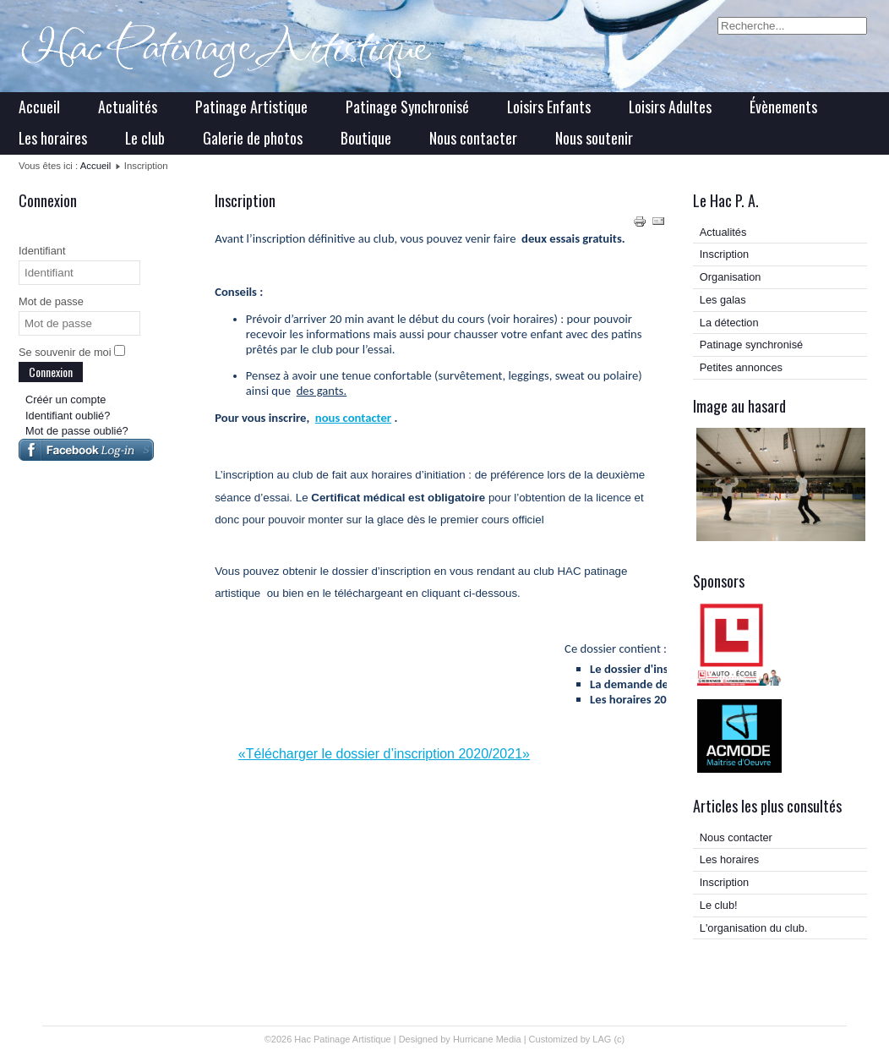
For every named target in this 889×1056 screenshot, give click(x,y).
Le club (145, 138)
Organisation (730, 277)
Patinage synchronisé (751, 344)
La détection (729, 322)
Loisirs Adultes (670, 107)
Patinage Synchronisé (407, 107)
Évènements (783, 107)
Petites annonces (741, 367)
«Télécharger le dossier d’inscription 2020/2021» (384, 754)
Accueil (39, 107)
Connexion (51, 371)
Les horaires (53, 138)
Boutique (366, 138)
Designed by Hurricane (447, 1039)
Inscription (724, 254)
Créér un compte (65, 399)
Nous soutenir (594, 138)
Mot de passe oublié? (76, 430)
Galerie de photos (253, 138)
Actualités (127, 107)
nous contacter (353, 417)
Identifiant (42, 250)
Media (508, 1039)
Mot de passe (51, 301)
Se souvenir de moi (65, 352)
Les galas (723, 299)
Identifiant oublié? (67, 415)
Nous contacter (473, 138)
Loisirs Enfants (549, 107)
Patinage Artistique (251, 107)
